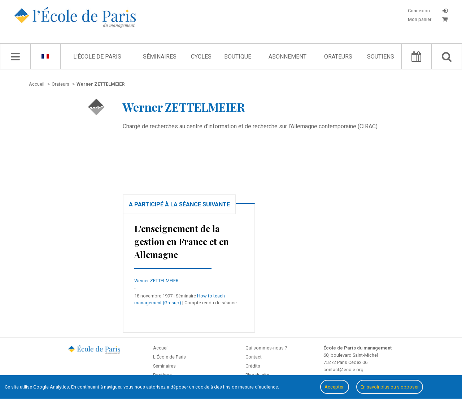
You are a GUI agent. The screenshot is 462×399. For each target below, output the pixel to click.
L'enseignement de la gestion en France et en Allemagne (181, 241)
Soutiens (380, 56)
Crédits (252, 366)
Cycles (201, 56)
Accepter (334, 387)
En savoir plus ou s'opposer (390, 387)
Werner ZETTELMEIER (156, 280)
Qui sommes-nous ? (266, 348)
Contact (253, 357)
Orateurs (338, 56)
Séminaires (159, 56)
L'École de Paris (97, 56)
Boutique (237, 56)
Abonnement (287, 56)
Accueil (161, 348)
